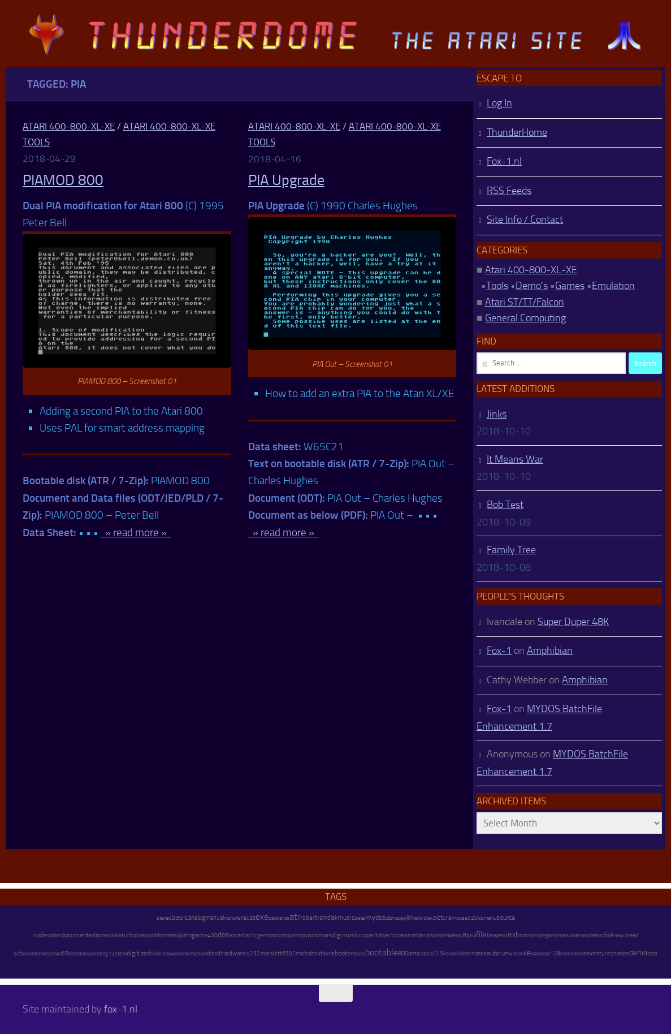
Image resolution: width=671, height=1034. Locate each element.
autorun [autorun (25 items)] (497, 953)
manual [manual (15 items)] (214, 917)
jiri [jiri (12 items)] (409, 917)
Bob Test (505, 504)
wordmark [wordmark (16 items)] (318, 935)
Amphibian (550, 650)
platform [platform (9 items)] (158, 935)
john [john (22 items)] (186, 935)
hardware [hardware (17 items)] (232, 953)
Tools (497, 285)
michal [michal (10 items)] (304, 953)
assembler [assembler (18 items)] (412, 935)
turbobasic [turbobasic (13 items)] (135, 935)
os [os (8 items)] (286, 917)
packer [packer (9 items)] (276, 917)
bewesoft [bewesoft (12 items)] (499, 935)
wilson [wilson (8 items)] (515, 953)
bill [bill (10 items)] (378, 935)
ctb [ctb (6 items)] (389, 918)
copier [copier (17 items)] (367, 935)
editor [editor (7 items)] (95, 935)
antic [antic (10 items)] (414, 953)
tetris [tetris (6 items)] (596, 935)
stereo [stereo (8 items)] (164, 917)
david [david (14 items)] (213, 953)
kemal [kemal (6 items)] (182, 953)
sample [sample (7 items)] (536, 935)
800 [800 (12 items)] (403, 953)
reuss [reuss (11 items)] (248, 917)
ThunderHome (517, 132)
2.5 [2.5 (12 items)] (439, 953)
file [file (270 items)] (481, 934)
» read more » (136, 532)
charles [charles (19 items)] (620, 953)
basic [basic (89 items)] (179, 916)
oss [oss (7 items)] (106, 935)
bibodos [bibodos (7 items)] (77, 953)
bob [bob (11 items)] (652, 953)
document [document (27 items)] (75, 935)
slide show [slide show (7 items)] (162, 953)
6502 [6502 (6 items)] (289, 953)
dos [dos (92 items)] (224, 934)
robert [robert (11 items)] (308, 917)
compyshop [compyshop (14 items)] (290, 935)
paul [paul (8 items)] (471, 935)
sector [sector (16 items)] (390, 935)
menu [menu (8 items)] (489, 917)
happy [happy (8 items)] (399, 917)
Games (570, 285)
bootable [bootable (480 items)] (381, 952)
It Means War (515, 459)
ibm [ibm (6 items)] (327, 953)
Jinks (497, 414)
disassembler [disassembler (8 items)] (441, 935)
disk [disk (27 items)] (608, 935)
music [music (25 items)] (345, 917)
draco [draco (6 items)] (359, 953)
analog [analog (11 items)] (196, 917)
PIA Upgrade (286, 180)
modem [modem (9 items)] (574, 953)
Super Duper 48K (573, 621)
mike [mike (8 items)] (116, 935)
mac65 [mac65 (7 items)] (60, 953)
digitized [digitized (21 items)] (138, 953)
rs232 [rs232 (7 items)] (252, 953)
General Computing (525, 318)
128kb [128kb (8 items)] (558, 953)
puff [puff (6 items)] (461, 935)
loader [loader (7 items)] (538, 953)
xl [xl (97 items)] (514, 935)
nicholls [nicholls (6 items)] (232, 918)
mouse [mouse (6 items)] (459, 918)
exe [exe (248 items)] (262, 917)
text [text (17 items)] (317, 953)
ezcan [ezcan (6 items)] (236, 935)
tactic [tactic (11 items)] (250, 935)
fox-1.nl (120, 1009)
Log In (499, 103)
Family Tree (511, 550)
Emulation (613, 285)
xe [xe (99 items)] (527, 953)
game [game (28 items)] (199, 935)
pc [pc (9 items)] (547, 953)
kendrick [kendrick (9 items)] (452, 953)
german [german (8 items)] (266, 935)
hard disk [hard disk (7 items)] (422, 918)
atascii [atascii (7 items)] (428, 953)
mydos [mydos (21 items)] (376, 917)
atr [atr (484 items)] (294, 916)
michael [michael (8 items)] (198, 953)
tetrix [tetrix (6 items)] (174, 935)
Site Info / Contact (525, 219)
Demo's (532, 285)
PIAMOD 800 (63, 180)
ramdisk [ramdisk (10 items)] (327, 917)
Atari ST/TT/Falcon (524, 302)
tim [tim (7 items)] (57, 935)
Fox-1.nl (504, 161)
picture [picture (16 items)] (442, 917)
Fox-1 (499, 650)
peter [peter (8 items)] (360, 917)
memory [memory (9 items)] (580, 935)
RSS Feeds (509, 190)
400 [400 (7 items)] (212, 935)
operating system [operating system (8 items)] (106, 953)
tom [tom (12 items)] (522, 935)
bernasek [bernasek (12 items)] (474, 953)
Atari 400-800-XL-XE (69, 126)
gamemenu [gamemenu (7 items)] (558, 935)
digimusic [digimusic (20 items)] (345, 935)
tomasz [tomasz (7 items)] (43, 953)
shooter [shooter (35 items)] (342, 953)
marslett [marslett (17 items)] (271, 953)
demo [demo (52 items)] (638, 953)
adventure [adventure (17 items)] (597, 953)
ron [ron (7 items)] (50, 935)
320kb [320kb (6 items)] (475, 918)
